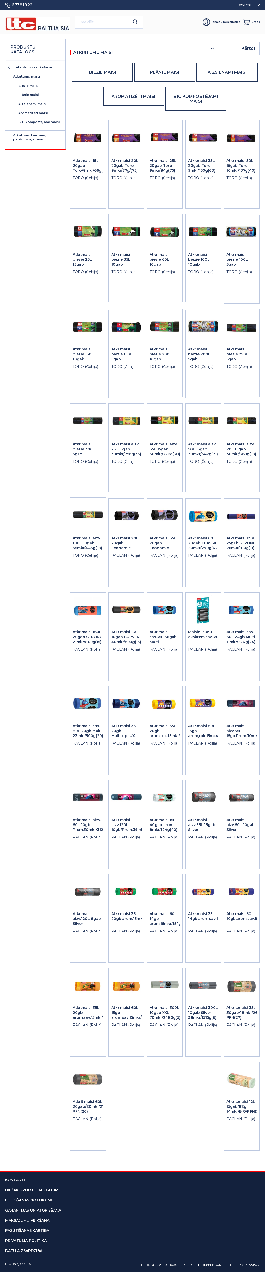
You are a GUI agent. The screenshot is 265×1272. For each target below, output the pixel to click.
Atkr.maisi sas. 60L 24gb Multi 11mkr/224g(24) (240, 637)
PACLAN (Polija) (125, 555)
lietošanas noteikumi (28, 1200)
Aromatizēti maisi (33, 113)
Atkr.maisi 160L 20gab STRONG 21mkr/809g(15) (87, 637)
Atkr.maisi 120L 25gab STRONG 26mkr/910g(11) (241, 543)
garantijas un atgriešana (33, 1210)
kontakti (15, 1180)
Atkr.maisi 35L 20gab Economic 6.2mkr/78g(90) (164, 545)
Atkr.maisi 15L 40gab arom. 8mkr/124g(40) (164, 824)
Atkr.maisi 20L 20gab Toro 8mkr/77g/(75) (124, 165)
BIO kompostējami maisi (39, 122)
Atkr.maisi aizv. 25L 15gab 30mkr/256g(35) (126, 449)
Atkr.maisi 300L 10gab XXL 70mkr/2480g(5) (165, 1012)
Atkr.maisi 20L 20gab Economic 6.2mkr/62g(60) (125, 545)
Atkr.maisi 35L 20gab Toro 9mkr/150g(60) (201, 165)
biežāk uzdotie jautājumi (32, 1190)
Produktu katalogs (23, 49)
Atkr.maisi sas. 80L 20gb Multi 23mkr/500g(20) (88, 731)
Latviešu (245, 5)
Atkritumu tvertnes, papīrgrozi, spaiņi (29, 137)
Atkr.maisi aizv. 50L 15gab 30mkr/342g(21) (203, 449)
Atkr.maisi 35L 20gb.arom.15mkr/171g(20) (136, 916)
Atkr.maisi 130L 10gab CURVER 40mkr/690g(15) (126, 637)
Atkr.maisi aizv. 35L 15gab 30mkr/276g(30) (165, 449)
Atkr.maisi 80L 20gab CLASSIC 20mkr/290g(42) (203, 543)
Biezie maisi (28, 86)
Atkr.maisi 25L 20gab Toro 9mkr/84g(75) (163, 165)
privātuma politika (26, 1240)
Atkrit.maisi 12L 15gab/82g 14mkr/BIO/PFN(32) (244, 1106)
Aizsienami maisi (32, 104)
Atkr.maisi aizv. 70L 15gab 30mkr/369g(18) (241, 449)
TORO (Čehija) (85, 178)
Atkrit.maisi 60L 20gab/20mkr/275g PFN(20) (91, 1106)
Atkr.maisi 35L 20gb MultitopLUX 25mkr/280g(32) (126, 733)
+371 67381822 (249, 1265)
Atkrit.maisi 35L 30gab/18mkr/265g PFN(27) (244, 1012)
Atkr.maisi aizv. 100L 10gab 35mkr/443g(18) (87, 543)
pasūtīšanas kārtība (27, 1230)
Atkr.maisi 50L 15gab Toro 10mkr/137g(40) (240, 165)
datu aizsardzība (23, 1250)
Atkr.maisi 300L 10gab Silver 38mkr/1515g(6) (203, 1012)
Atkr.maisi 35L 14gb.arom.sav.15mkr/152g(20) (216, 916)
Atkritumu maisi (26, 76)
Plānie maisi (28, 95)
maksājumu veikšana (27, 1220)
